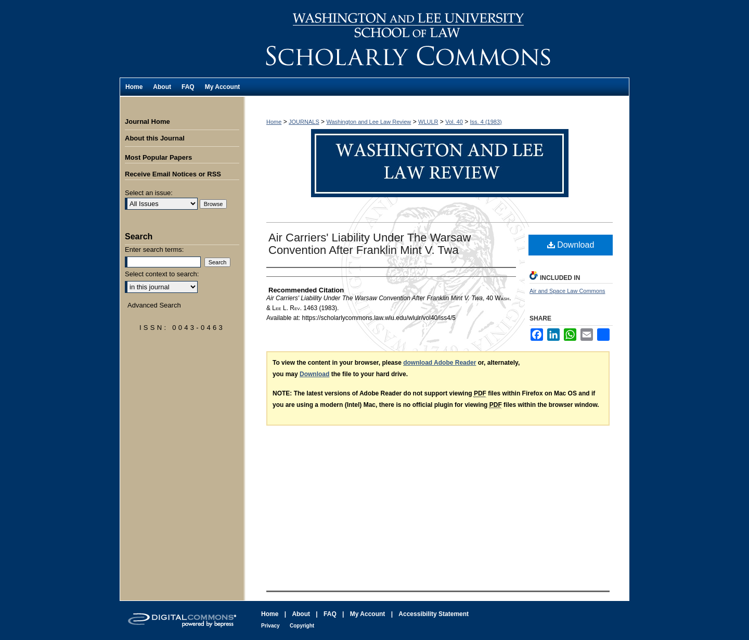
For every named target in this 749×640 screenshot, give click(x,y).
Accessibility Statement (433, 614)
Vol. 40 (454, 122)
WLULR (428, 122)
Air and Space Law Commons (567, 291)
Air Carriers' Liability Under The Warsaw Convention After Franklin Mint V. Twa (369, 244)
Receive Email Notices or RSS (173, 174)
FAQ (330, 614)
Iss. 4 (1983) (486, 122)
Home (273, 122)
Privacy (270, 626)
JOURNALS (304, 122)
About (301, 614)
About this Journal (155, 138)
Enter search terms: (154, 249)
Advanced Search (154, 305)
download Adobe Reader (439, 362)
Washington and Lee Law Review (436, 39)
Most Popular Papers (158, 157)
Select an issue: (149, 193)
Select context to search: (162, 274)
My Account (367, 614)
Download (571, 244)
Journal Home (147, 121)
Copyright (302, 626)
